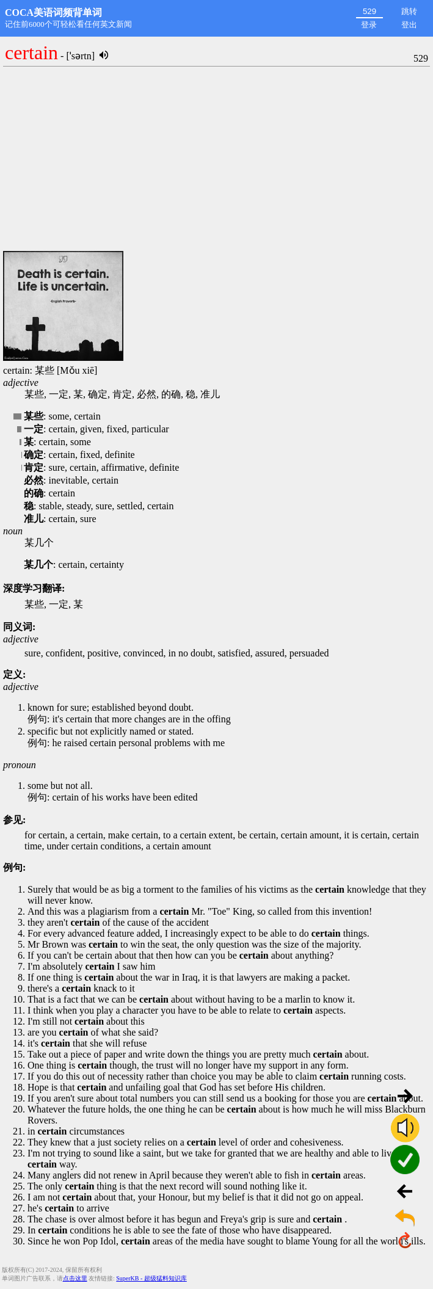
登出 (409, 24)
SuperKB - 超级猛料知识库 (151, 1278)
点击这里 (75, 1278)
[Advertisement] (216, 159)
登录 (369, 24)
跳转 (409, 11)
